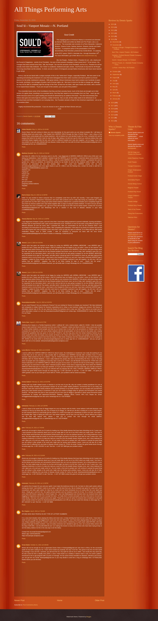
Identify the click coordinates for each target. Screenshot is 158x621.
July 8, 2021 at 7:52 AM (37, 511)
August (114, 77)
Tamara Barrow (27, 219)
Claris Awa (25, 322)
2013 (112, 118)
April (114, 90)
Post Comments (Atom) (30, 605)
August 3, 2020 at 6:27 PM (38, 322)
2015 (112, 112)
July (113, 80)
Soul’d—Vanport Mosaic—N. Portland (124, 60)
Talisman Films (132, 217)
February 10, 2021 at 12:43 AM (40, 350)
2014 (112, 115)
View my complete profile (116, 135)
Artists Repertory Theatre (136, 158)
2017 (112, 106)
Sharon (24, 242)
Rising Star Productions (135, 213)
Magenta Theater (133, 188)
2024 (112, 24)
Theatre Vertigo (132, 201)
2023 (112, 27)
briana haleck (26, 382)
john (23, 427)
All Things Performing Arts (50, 9)
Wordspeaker (132, 148)
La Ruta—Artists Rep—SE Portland (123, 67)
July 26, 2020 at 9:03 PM (44, 302)
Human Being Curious (135, 184)
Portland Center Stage (135, 176)
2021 (112, 33)
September (116, 74)
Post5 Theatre (132, 162)
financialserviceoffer (29, 302)
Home (59, 600)
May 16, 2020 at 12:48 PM (39, 195)
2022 (112, 30)
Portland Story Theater (135, 205)
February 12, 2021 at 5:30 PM (38, 406)
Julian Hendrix (27, 129)
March (114, 92)
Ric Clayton (26, 511)
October (115, 71)
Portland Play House (134, 191)
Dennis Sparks (116, 132)
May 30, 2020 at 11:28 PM (41, 219)
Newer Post (19, 600)
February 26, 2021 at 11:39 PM (38, 483)
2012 (112, 121)
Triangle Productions (134, 166)
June (114, 83)
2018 (112, 102)
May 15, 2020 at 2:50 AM (41, 153)
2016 (112, 108)
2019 (112, 39)
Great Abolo (26, 545)
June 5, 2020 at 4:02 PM (35, 242)
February (115, 96)
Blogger (88, 616)
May (114, 86)
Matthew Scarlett (27, 153)
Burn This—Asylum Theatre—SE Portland (125, 52)
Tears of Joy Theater (134, 209)
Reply (23, 147)
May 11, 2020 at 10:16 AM (40, 129)
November (115, 45)
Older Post (99, 600)
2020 (112, 36)
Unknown (25, 483)
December (115, 42)
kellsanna (25, 406)
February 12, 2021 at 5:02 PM (40, 382)
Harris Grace (26, 195)
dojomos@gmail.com (134, 234)
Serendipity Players (134, 180)
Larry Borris (26, 350)
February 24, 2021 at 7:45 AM (34, 427)
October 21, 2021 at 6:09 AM (39, 545)
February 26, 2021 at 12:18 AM (35, 455)
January (115, 99)
